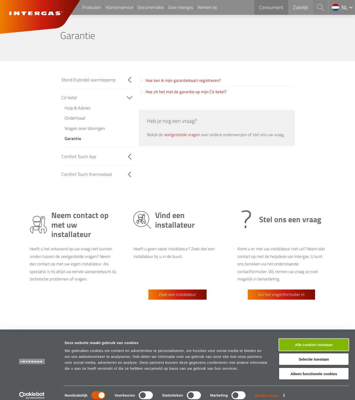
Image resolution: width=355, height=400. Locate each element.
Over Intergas (180, 7)
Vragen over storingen (85, 128)
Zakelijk (300, 7)
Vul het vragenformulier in (281, 294)
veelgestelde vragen (182, 134)
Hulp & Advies (77, 108)
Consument (271, 7)
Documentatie (151, 7)
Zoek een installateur (177, 294)
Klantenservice (119, 7)
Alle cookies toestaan (314, 339)
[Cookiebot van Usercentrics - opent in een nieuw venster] (31, 390)
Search (320, 7)
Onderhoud (75, 118)
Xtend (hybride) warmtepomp (88, 79)
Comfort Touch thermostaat (86, 174)
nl (344, 7)
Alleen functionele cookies (313, 368)
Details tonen (266, 390)
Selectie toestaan (314, 354)
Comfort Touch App (78, 156)
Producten (91, 7)
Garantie (73, 138)
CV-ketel (69, 97)
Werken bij (207, 7)
